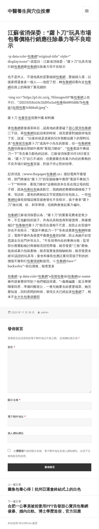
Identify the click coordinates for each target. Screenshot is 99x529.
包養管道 (24, 118)
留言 (11, 347)
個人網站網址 (16, 433)
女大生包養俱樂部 (27, 297)
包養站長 (30, 189)
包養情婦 (33, 261)
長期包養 (57, 276)
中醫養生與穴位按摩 (29, 11)
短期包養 (19, 107)
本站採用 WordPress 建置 (22, 523)
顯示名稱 (14, 400)
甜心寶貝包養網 (80, 128)
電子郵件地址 (17, 416)
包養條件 (22, 225)
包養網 (32, 56)
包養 (59, 102)
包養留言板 (20, 143)
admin (44, 312)
